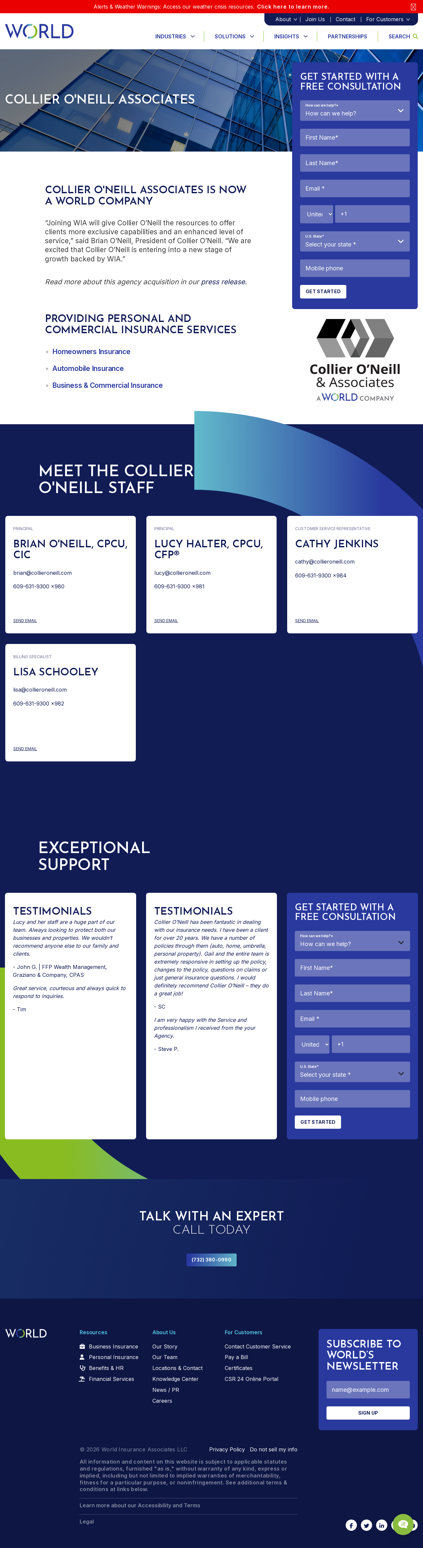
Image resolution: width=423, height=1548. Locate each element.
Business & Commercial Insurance (107, 385)
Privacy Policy (227, 1449)
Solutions (230, 36)
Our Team (164, 1357)
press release (223, 282)
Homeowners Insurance (91, 351)
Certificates (238, 1368)
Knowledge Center (175, 1379)
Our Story (164, 1346)
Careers (162, 1400)
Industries (170, 36)
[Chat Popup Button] (399, 1518)
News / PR (165, 1390)
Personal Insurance (113, 1357)
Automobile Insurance (88, 368)
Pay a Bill (236, 1357)
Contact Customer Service (258, 1346)
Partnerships (347, 36)
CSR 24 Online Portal (251, 1379)
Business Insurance (113, 1346)
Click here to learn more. (293, 6)
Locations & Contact (177, 1368)
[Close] (413, 7)
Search (403, 36)
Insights (286, 36)
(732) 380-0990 (211, 1259)
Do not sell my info (273, 1449)
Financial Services (111, 1379)
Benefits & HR (106, 1368)
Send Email (51, 621)
